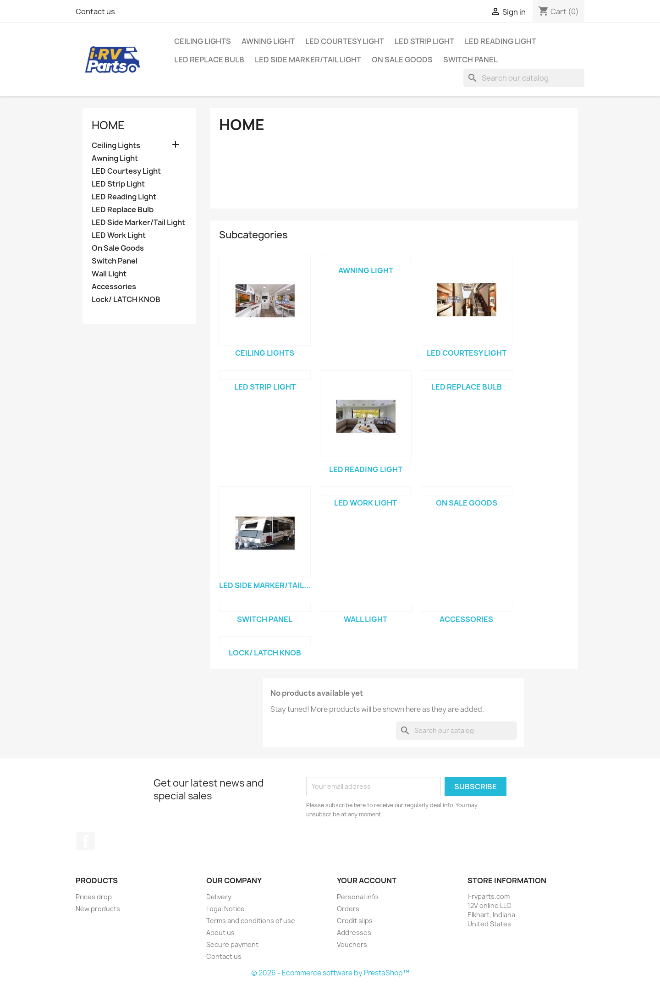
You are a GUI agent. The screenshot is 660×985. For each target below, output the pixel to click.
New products (98, 908)
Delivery (218, 896)
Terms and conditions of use (250, 920)
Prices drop (94, 896)
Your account (366, 880)
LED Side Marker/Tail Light (308, 60)
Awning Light (268, 41)
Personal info (357, 896)
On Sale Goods (402, 60)
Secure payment (232, 944)
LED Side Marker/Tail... (265, 585)
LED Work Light (119, 235)
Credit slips (355, 920)
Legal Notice (225, 908)
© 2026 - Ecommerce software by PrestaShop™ (330, 973)
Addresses (354, 932)
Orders (348, 908)
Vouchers (352, 944)
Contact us (95, 11)
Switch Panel (470, 60)
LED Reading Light (500, 41)
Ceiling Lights (202, 41)
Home (108, 125)
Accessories (114, 287)
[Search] (523, 78)
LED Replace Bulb (209, 60)
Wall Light (109, 274)
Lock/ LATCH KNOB (126, 299)
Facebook (86, 841)
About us (220, 932)
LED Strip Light (424, 41)
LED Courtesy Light (344, 41)
